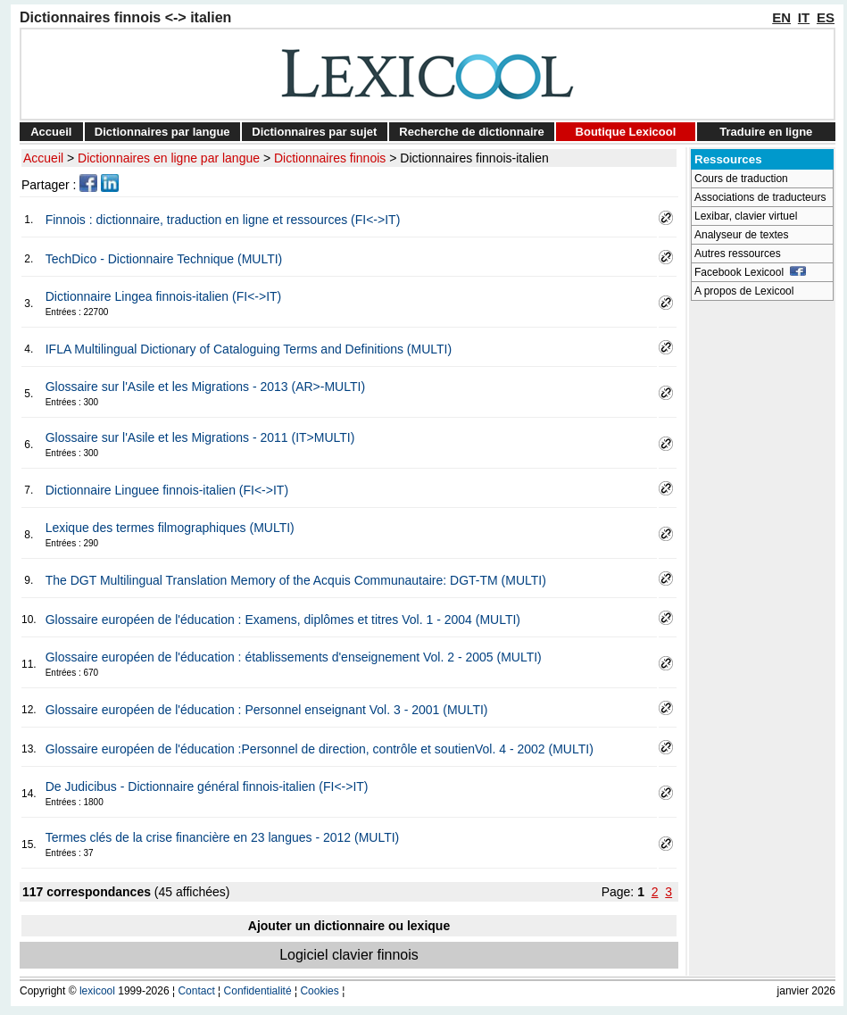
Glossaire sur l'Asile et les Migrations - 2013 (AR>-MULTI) (205, 386)
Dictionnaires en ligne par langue (169, 158)
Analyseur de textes (741, 235)
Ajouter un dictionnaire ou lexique (349, 926)
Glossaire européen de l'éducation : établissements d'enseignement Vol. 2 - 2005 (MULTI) (294, 657)
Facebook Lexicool (750, 272)
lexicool (97, 991)
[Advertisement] (762, 576)
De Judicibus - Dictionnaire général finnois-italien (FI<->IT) (207, 786)
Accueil (50, 132)
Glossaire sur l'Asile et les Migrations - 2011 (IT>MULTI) (200, 437)
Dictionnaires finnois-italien (474, 158)
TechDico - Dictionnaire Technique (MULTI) (164, 259)
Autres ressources (737, 253)
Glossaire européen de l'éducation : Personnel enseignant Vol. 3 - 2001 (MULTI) (267, 710)
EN (781, 17)
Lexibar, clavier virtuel (745, 216)
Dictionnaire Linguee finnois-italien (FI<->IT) (167, 490)
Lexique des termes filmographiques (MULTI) (170, 527)
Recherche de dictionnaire (471, 132)
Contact (196, 991)
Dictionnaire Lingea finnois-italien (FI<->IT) (164, 296)
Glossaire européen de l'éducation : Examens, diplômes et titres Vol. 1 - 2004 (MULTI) (283, 619)
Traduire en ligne (765, 132)
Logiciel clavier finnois (349, 954)
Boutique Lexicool (626, 132)
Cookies (319, 991)
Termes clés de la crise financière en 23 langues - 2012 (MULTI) (223, 837)
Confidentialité (258, 991)
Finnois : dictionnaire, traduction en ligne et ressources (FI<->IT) (223, 219)
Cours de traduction (741, 178)
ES (826, 17)
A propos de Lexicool (743, 291)
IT (804, 17)
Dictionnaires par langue (162, 132)
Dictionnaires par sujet (314, 132)
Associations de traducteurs (760, 197)
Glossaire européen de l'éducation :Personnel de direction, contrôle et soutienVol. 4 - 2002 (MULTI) (320, 749)
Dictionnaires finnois (330, 158)
